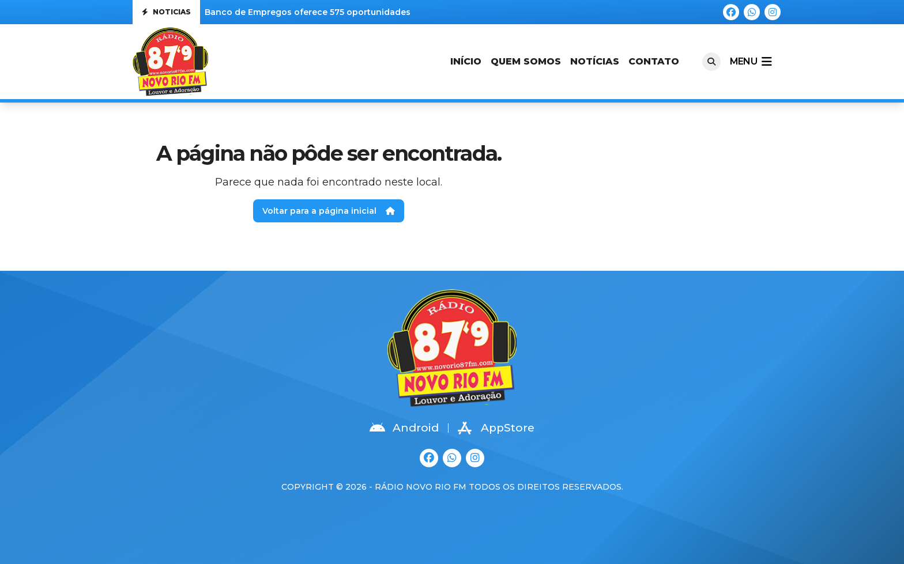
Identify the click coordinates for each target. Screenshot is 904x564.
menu (750, 62)
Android (404, 428)
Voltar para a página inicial (328, 211)
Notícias (594, 61)
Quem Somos (526, 61)
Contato (653, 61)
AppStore (496, 428)
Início (465, 61)
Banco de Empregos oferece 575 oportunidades (307, 12)
